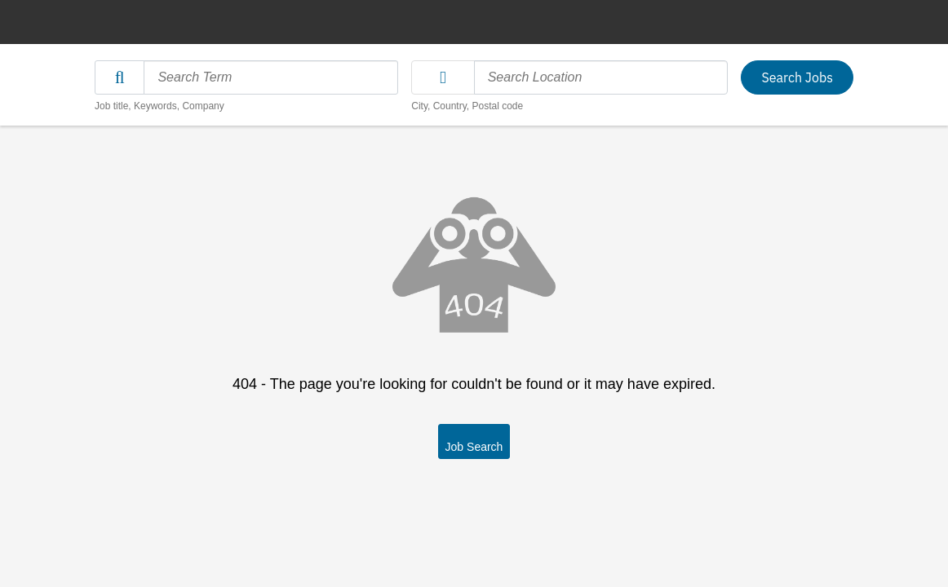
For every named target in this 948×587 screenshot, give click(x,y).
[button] (442, 77)
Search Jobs (797, 77)
